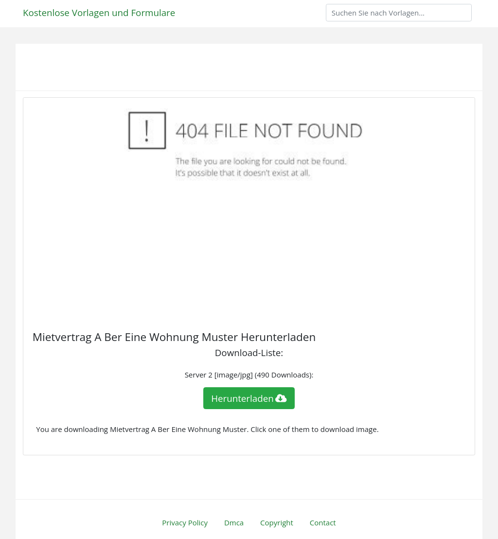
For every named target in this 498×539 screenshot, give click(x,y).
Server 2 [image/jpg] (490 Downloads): (249, 374)
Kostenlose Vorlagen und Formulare (99, 12)
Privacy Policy (185, 522)
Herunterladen (249, 398)
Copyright (276, 522)
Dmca (234, 522)
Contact (323, 522)
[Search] (399, 12)
